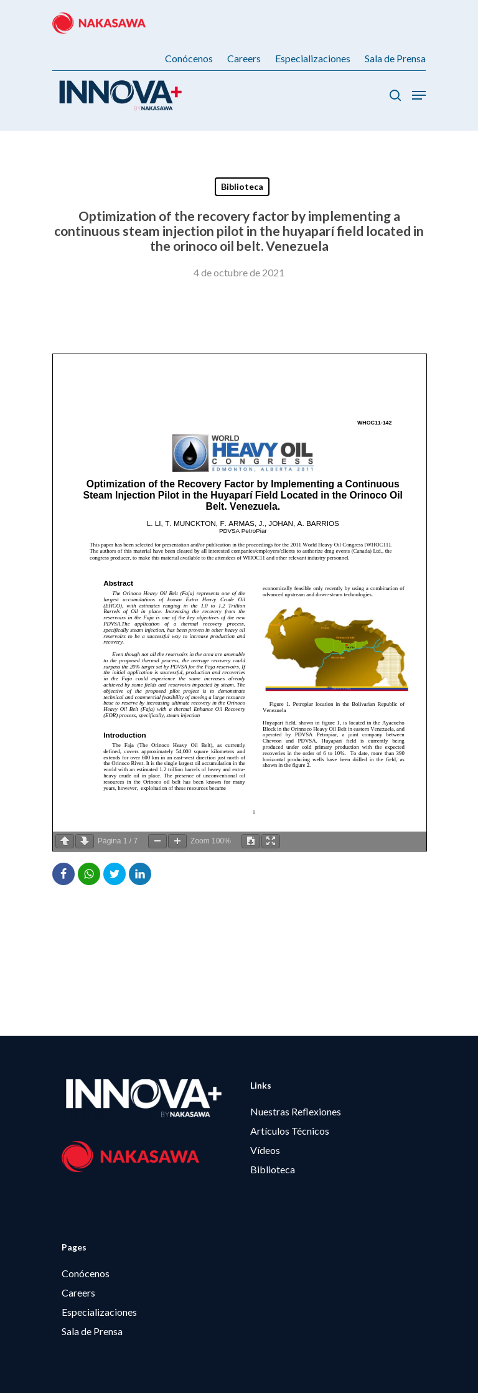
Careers (78, 1292)
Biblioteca (242, 186)
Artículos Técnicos (289, 1131)
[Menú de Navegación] (419, 95)
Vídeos (265, 1150)
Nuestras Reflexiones (295, 1111)
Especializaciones (99, 1312)
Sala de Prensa (92, 1331)
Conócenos (86, 1273)
